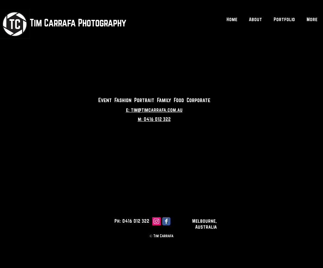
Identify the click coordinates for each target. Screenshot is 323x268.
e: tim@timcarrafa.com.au (154, 110)
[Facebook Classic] (166, 221)
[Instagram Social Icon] (156, 221)
